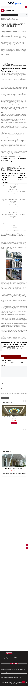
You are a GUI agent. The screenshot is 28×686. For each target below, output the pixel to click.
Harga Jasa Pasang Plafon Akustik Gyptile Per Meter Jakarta (10, 669)
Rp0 (13, 10)
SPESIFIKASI (5, 63)
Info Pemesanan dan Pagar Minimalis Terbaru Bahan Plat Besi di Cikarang (14, 65)
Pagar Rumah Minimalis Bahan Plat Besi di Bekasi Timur (10, 674)
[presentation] (23, 401)
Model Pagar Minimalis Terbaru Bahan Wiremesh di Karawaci (15, 357)
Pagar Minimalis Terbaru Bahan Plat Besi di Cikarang (10, 58)
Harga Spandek (15, 683)
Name (2, 378)
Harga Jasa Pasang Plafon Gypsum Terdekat (14, 416)
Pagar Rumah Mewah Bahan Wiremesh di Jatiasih (9, 677)
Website (2, 388)
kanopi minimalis (9, 332)
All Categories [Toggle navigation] (8, 15)
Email (2, 383)
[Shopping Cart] (27, 548)
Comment (3, 365)
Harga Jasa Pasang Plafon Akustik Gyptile (7, 672)
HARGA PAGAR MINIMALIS (8, 64)
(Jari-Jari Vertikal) (6, 62)
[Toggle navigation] (26, 14)
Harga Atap (21, 682)
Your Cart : (8, 10)
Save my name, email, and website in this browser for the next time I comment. (14, 393)
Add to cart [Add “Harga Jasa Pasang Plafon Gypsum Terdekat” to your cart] (13, 423)
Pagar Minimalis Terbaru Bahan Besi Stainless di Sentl (11, 355)
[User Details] (27, 545)
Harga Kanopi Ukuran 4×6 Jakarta (14, 468)
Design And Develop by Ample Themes (12, 682)
